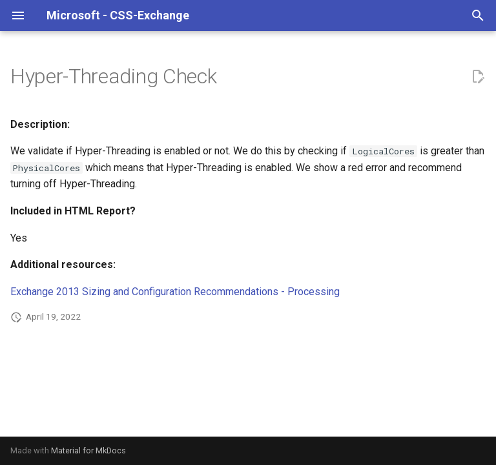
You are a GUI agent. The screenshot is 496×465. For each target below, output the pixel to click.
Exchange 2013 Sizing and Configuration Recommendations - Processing (175, 291)
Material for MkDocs (88, 450)
